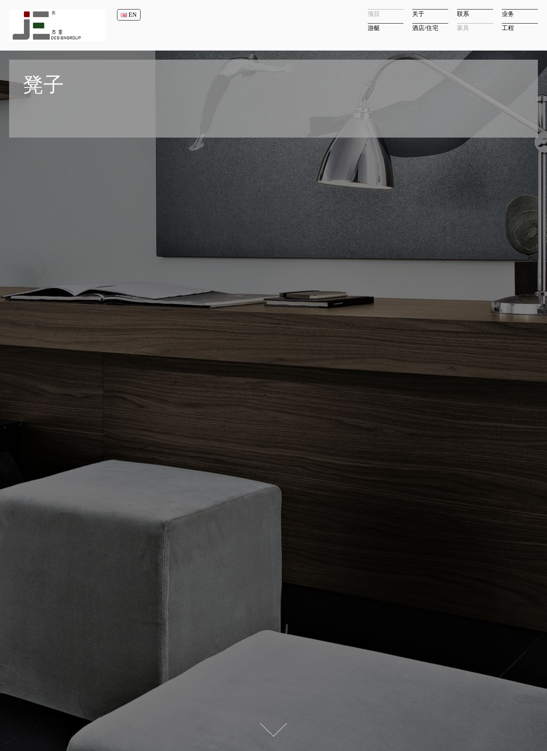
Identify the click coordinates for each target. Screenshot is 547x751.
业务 (508, 14)
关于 (418, 14)
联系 (463, 14)
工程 (508, 28)
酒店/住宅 (425, 28)
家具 (463, 28)
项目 (374, 14)
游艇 (374, 28)
